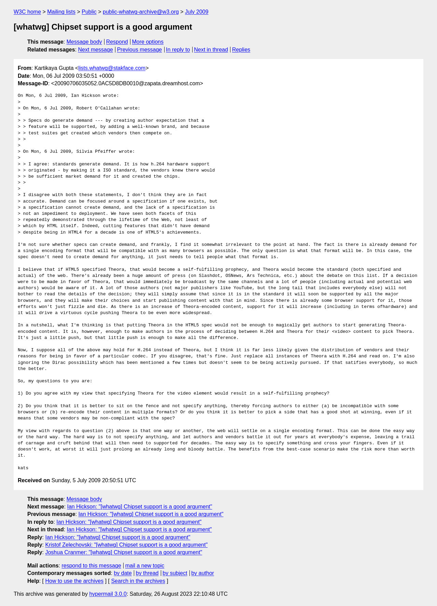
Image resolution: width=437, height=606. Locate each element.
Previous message (139, 50)
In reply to (178, 50)
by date (122, 573)
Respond (117, 42)
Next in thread (211, 50)
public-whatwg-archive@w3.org (141, 12)
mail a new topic (145, 565)
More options (148, 42)
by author (202, 573)
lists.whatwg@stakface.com (111, 68)
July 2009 (197, 12)
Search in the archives (138, 581)
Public (89, 12)
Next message (95, 50)
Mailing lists (61, 12)
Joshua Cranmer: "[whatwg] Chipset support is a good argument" (123, 552)
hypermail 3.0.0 (107, 594)
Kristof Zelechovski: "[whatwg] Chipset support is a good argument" (126, 545)
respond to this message (91, 565)
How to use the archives (74, 581)
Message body (84, 42)
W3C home (27, 12)
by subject (175, 573)
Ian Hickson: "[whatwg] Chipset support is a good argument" (139, 506)
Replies (241, 50)
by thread (147, 573)
